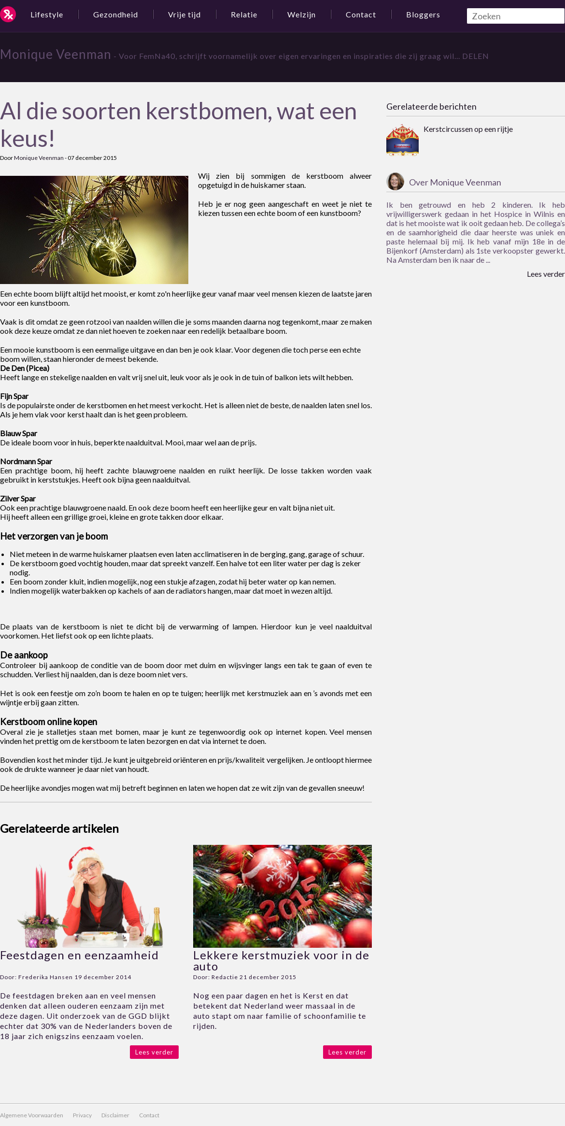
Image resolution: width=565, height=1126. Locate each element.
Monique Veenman (56, 54)
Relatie (244, 14)
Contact (361, 14)
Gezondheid (115, 14)
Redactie (225, 977)
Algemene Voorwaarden (31, 1115)
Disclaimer (115, 1115)
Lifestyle (46, 14)
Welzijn (301, 14)
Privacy (82, 1115)
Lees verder (154, 1052)
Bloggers (423, 14)
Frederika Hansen (45, 977)
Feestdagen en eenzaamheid (79, 955)
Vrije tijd (184, 14)
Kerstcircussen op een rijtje (468, 128)
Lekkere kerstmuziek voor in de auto (281, 960)
